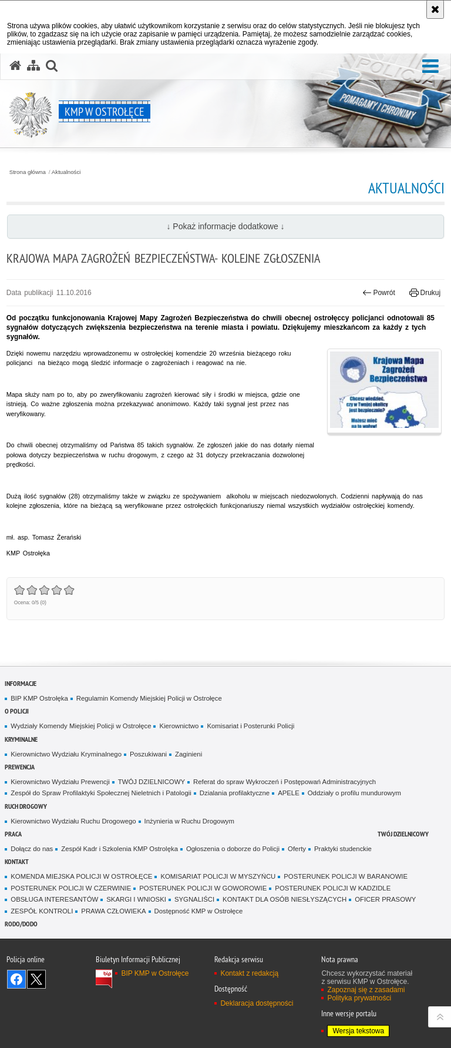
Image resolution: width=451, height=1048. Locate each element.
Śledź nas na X (36, 979)
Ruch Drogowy (26, 806)
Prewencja (20, 766)
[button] (430, 67)
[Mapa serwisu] (33, 65)
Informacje (20, 683)
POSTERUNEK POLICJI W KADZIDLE (333, 888)
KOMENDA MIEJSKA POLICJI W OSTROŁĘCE (81, 876)
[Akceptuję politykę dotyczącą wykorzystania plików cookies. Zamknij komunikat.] (435, 9)
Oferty (297, 848)
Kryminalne (21, 739)
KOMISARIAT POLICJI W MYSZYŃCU (217, 876)
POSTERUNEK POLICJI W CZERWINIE (71, 888)
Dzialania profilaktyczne (235, 792)
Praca (13, 833)
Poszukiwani (148, 754)
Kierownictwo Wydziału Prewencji (60, 781)
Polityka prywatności (359, 998)
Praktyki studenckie (343, 848)
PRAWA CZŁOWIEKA (113, 911)
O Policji (17, 711)
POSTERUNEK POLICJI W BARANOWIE (346, 876)
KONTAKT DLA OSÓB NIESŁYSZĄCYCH (284, 899)
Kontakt (17, 861)
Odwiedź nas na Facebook (16, 979)
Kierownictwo (178, 725)
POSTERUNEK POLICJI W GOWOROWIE (203, 888)
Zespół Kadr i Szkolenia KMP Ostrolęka (119, 848)
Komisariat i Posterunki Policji (250, 725)
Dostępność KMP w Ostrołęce (198, 911)
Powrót (378, 292)
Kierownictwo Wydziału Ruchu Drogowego (73, 821)
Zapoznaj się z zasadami (366, 990)
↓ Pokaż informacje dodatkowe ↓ (225, 226)
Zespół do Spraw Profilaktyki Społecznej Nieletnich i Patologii (101, 792)
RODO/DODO (21, 923)
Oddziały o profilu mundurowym (354, 792)
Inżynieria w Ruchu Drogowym (189, 821)
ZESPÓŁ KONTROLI (42, 911)
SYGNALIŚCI (194, 899)
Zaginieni (188, 754)
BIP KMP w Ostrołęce (155, 973)
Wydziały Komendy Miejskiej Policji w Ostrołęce (81, 725)
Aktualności (66, 172)
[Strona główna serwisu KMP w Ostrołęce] (15, 65)
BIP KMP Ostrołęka (39, 698)
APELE (288, 792)
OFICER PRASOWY (385, 899)
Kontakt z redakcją (249, 973)
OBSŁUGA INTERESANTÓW (54, 899)
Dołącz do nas (32, 848)
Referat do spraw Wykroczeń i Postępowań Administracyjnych (284, 781)
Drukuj (424, 292)
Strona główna (27, 172)
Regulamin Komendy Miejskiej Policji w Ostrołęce (149, 698)
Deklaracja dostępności (256, 1003)
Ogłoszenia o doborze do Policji (233, 848)
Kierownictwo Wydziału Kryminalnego (66, 754)
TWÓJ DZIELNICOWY (151, 781)
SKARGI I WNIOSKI (136, 899)
